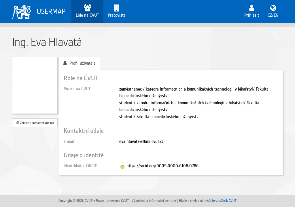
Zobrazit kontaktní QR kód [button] (35, 123)
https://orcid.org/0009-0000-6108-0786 (162, 165)
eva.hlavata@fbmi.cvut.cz (141, 141)
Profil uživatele (79, 63)
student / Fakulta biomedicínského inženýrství (159, 116)
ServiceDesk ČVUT (224, 200)
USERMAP (51, 11)
